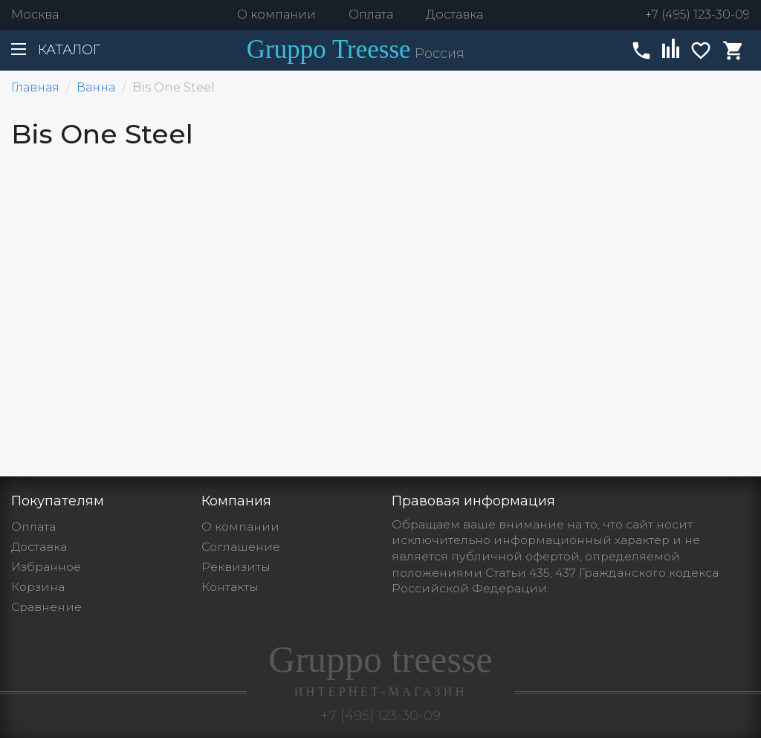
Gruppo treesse (380, 668)
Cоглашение (240, 547)
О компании (276, 14)
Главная (35, 87)
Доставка (454, 14)
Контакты (230, 587)
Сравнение (46, 607)
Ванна (96, 87)
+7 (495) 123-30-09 (697, 14)
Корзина (38, 587)
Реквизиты (236, 567)
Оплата (371, 14)
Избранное (46, 567)
